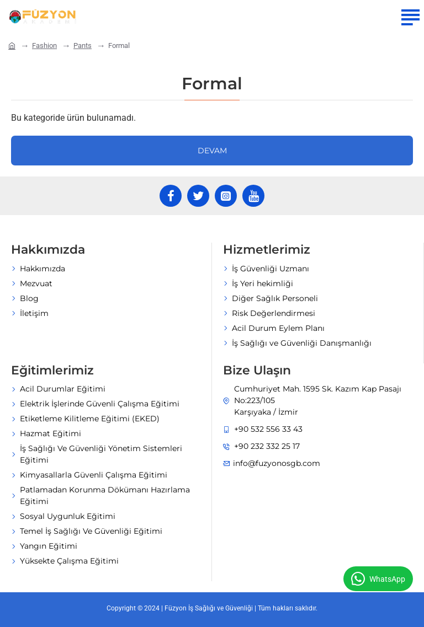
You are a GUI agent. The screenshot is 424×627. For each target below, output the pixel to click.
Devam (212, 151)
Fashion (44, 45)
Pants (82, 45)
